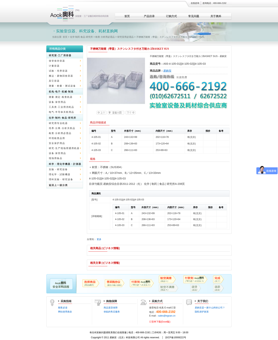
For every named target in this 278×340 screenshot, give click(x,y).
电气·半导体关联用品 (61, 112)
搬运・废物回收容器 (61, 76)
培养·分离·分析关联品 (62, 128)
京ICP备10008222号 (175, 337)
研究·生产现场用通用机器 (64, 148)
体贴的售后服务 (112, 311)
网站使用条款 (65, 311)
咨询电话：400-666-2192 (214, 3)
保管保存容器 (57, 60)
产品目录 (149, 16)
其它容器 (54, 81)
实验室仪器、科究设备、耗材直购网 (80, 13)
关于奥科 (215, 16)
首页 (127, 16)
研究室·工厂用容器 (60, 55)
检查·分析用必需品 (104, 37)
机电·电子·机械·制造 (61, 91)
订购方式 (171, 16)
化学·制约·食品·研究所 (62, 117)
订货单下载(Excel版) (159, 321)
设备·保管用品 (57, 102)
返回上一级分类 (58, 185)
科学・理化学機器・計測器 (65, 164)
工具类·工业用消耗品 (61, 107)
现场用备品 (55, 158)
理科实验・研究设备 (61, 179)
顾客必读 (62, 307)
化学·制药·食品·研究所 (81, 37)
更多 (99, 239)
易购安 (167, 70)
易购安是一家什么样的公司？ (210, 307)
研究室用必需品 (125, 37)
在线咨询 (195, 3)
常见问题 (193, 16)
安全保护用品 (57, 143)
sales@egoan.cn (166, 315)
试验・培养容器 (58, 71)
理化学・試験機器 (59, 174)
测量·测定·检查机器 (61, 97)
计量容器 (54, 65)
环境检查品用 (57, 138)
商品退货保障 (111, 307)
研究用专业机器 (58, 123)
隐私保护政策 (202, 311)
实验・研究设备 (58, 169)
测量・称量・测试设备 (62, 86)
